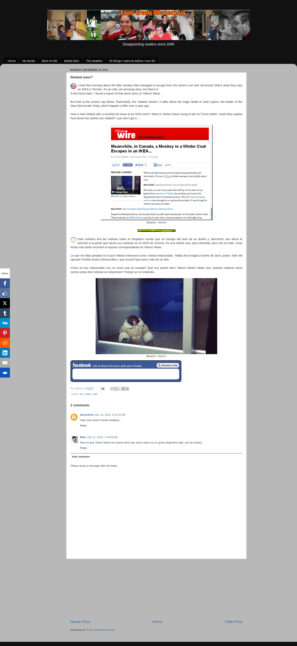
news (88, 393)
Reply (83, 425)
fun (82, 393)
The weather (94, 60)
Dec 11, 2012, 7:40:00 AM (102, 437)
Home (12, 60)
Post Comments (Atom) (100, 629)
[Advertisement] (156, 589)
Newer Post (80, 622)
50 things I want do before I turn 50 (132, 60)
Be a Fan (168, 365)
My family (29, 60)
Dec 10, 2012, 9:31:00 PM (110, 414)
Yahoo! (162, 222)
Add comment (81, 456)
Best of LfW (49, 60)
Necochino (87, 414)
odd (95, 393)
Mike (83, 437)
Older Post (234, 622)
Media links (71, 60)
